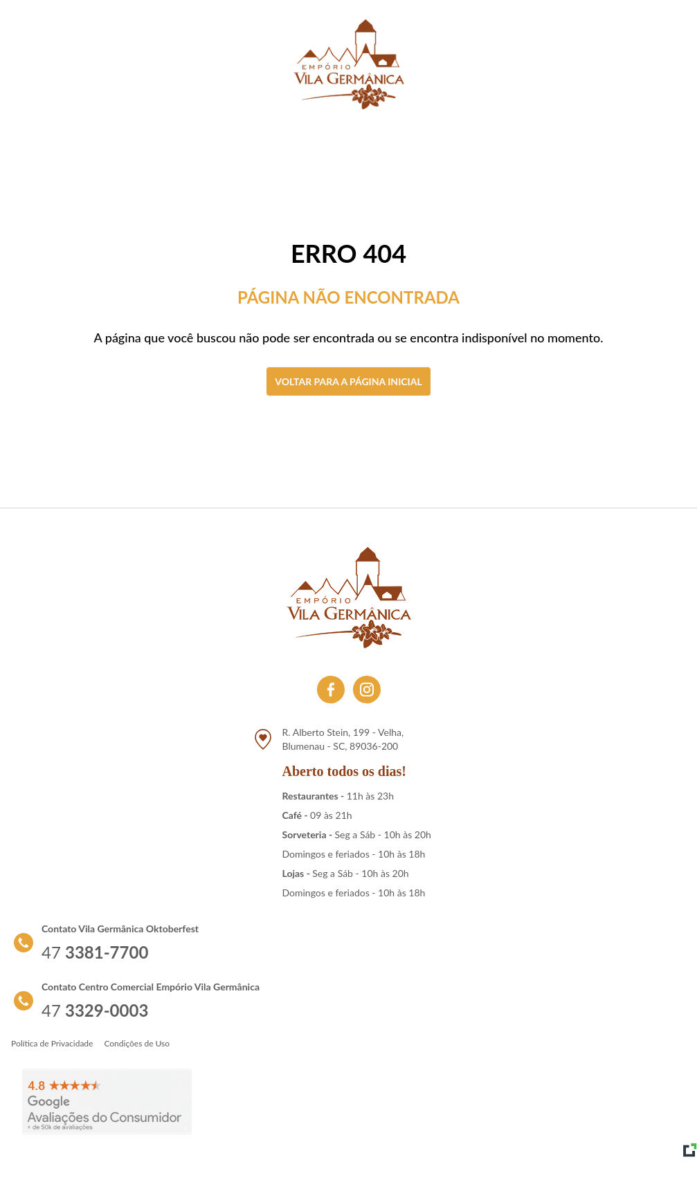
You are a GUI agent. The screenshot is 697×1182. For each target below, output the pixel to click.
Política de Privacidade (52, 1043)
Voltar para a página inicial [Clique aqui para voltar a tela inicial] (348, 381)
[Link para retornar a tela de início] (348, 64)
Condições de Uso (137, 1043)
